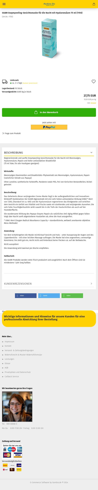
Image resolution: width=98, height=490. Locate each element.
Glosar (7, 363)
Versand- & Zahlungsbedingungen (19, 350)
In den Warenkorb (46, 112)
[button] (26, 295)
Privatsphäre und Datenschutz (18, 372)
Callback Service (12, 376)
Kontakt (8, 346)
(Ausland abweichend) (30, 83)
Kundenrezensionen (18, 283)
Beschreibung (13, 152)
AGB (6, 368)
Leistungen (9, 359)
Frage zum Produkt (13, 133)
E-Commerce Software (39, 482)
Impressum (9, 342)
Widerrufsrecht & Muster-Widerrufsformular (23, 355)
